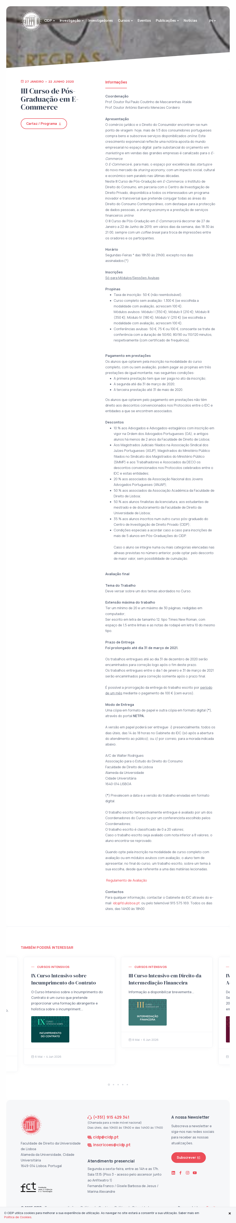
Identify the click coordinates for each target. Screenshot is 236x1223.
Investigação (70, 20)
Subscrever (188, 1157)
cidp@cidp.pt (106, 1137)
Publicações (166, 20)
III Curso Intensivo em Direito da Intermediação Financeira (165, 979)
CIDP (48, 20)
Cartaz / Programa (44, 123)
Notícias (190, 20)
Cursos (124, 20)
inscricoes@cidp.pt (111, 1144)
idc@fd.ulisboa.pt (126, 903)
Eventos (144, 20)
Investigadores (100, 20)
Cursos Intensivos (53, 967)
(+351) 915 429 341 (111, 1117)
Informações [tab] (116, 82)
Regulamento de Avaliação (126, 880)
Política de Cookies (17, 1217)
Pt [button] (211, 21)
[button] (109, 1085)
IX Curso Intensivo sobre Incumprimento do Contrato (63, 979)
